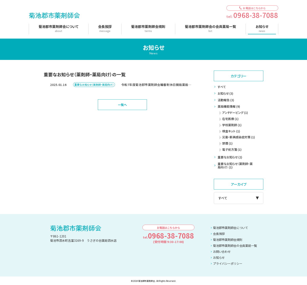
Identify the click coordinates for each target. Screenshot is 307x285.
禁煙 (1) (227, 143)
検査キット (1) (231, 131)
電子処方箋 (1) (232, 149)
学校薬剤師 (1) (232, 125)
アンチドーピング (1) (235, 112)
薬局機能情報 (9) (229, 106)
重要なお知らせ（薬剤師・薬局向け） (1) (235, 165)
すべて (222, 87)
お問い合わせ (220, 251)
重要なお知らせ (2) (230, 157)
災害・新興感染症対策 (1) (238, 137)
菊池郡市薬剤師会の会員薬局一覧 (234, 245)
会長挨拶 (218, 233)
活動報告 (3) (226, 100)
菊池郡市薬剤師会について (229, 228)
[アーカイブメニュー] (238, 198)
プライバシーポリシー (226, 263)
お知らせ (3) (225, 93)
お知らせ (218, 257)
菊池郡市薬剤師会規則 (226, 239)
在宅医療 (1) (230, 119)
